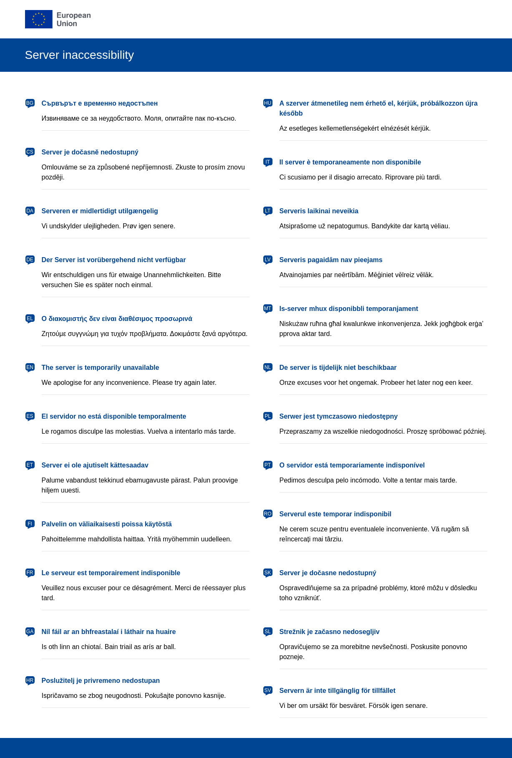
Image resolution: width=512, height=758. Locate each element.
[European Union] (58, 19)
